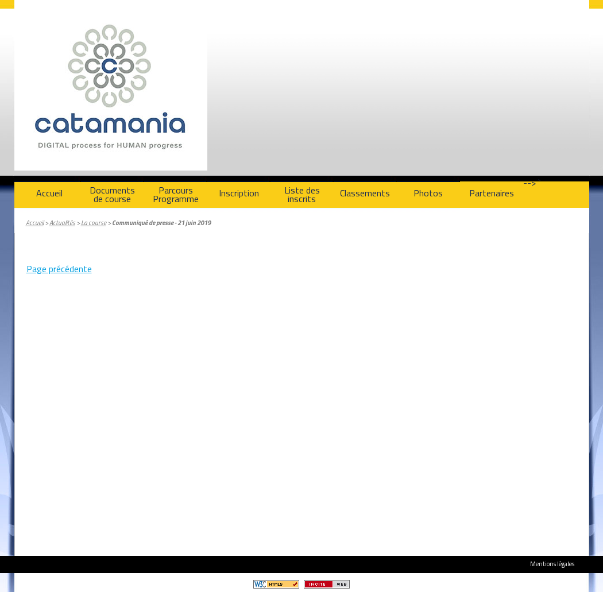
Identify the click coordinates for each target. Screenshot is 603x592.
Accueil (49, 193)
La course (93, 222)
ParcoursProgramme (176, 194)
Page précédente (59, 269)
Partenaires (491, 193)
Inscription (239, 193)
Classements (365, 193)
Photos (428, 193)
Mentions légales (552, 563)
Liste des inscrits (302, 194)
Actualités (62, 222)
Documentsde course (112, 194)
